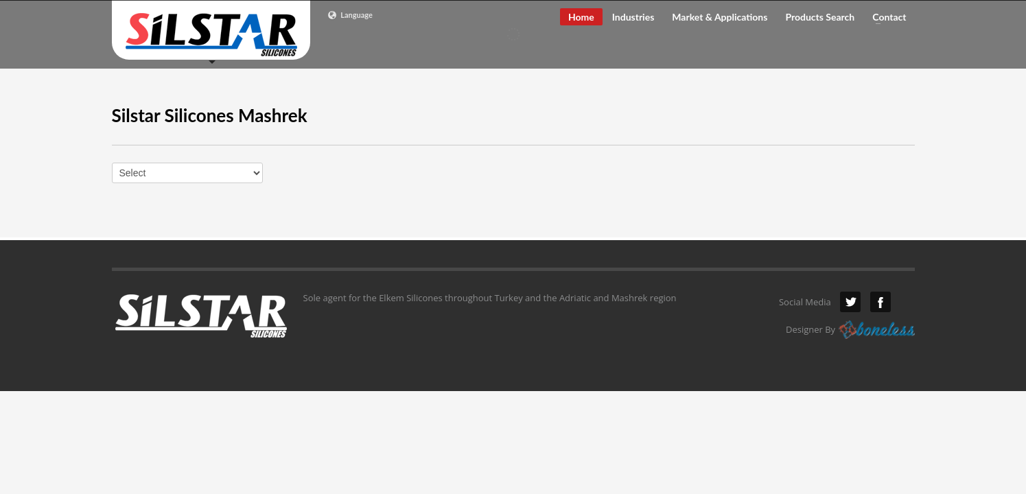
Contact (885, 17)
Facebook (880, 302)
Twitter (850, 302)
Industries (633, 17)
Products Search (819, 17)
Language (350, 15)
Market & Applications (719, 17)
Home (581, 17)
